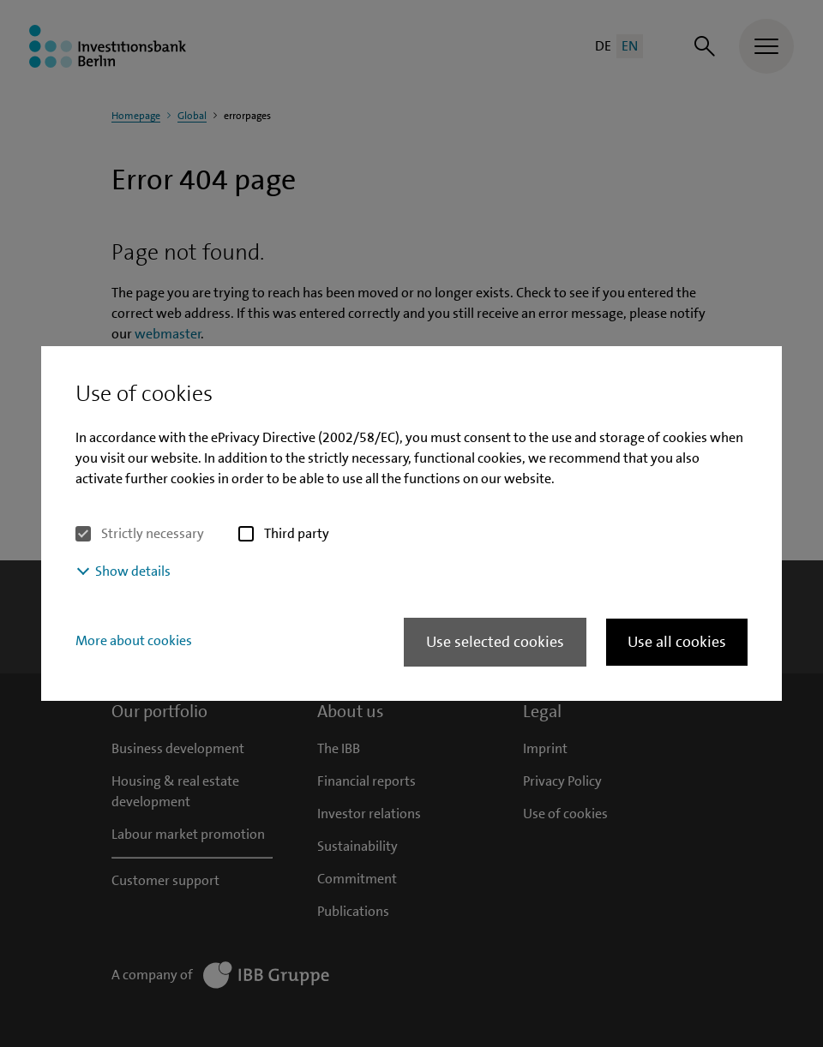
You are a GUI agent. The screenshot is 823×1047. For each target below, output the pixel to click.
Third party (296, 533)
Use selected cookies (495, 641)
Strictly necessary (152, 533)
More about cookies (133, 640)
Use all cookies (677, 641)
